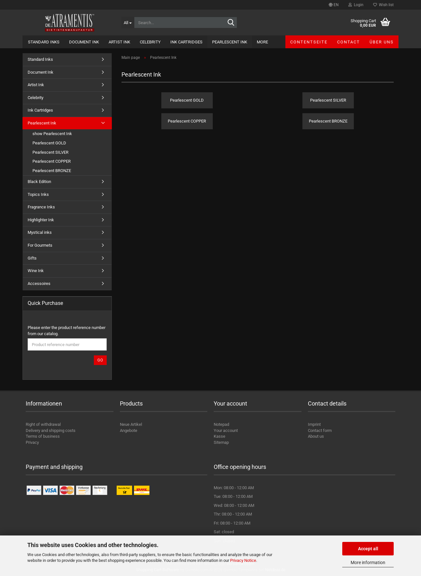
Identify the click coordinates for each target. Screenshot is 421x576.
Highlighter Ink (41, 219)
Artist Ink (119, 42)
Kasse (219, 436)
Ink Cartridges (186, 42)
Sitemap (221, 442)
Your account (226, 430)
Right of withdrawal (43, 424)
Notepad (221, 424)
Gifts (32, 258)
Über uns (382, 42)
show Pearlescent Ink (52, 133)
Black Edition (39, 181)
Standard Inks (43, 42)
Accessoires (39, 283)
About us (316, 436)
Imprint (314, 424)
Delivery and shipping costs (51, 430)
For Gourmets (40, 245)
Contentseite (308, 42)
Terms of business (43, 436)
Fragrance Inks (41, 207)
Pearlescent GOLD (49, 143)
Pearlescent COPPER (51, 161)
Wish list (383, 5)
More (262, 42)
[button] (334, 5)
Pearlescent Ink (229, 42)
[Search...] (127, 22)
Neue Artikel (131, 424)
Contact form (320, 430)
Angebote (128, 430)
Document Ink (84, 42)
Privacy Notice (243, 560)
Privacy (32, 442)
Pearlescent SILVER (50, 152)
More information (368, 562)
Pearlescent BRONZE (51, 170)
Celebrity (150, 42)
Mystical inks (40, 232)
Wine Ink (36, 270)
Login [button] (355, 5)
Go (100, 360)
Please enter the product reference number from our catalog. (66, 330)
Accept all (368, 548)
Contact (348, 42)
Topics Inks (38, 194)
